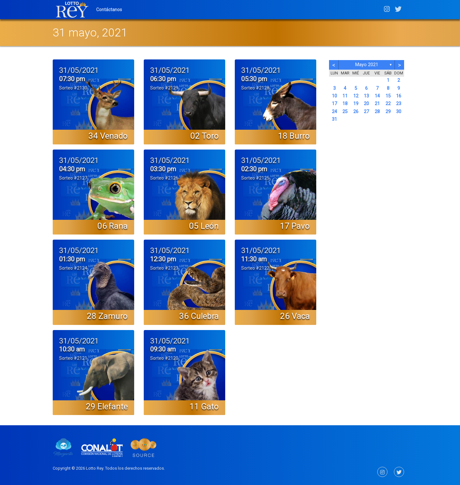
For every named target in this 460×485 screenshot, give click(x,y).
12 (355, 96)
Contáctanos (109, 9)
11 (345, 96)
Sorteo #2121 (73, 358)
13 (366, 96)
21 (377, 103)
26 (355, 111)
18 (345, 103)
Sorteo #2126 (164, 178)
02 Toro (204, 136)
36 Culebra (199, 316)
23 (398, 103)
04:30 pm (72, 169)
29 (388, 111)
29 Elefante (107, 406)
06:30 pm (163, 79)
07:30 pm (72, 79)
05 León (204, 226)
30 (398, 111)
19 (355, 103)
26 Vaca (295, 316)
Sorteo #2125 (255, 178)
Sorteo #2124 (73, 268)
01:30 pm (72, 259)
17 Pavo (295, 226)
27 (366, 111)
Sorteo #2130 (73, 87)
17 (334, 103)
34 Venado (108, 136)
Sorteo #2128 (255, 87)
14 (377, 96)
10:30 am (72, 349)
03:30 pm (163, 169)
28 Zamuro (107, 316)
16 (398, 96)
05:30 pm (254, 79)
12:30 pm (163, 259)
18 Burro (294, 136)
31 (334, 119)
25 (345, 111)
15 (388, 96)
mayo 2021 (366, 64)
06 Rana (112, 226)
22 (388, 103)
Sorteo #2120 (164, 358)
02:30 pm (254, 169)
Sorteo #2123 (164, 268)
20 (366, 103)
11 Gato (204, 406)
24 (334, 111)
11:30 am (254, 259)
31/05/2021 (79, 70)
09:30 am (163, 349)
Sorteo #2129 (164, 87)
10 (334, 96)
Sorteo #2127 (73, 178)
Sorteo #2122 (255, 268)
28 (377, 111)
